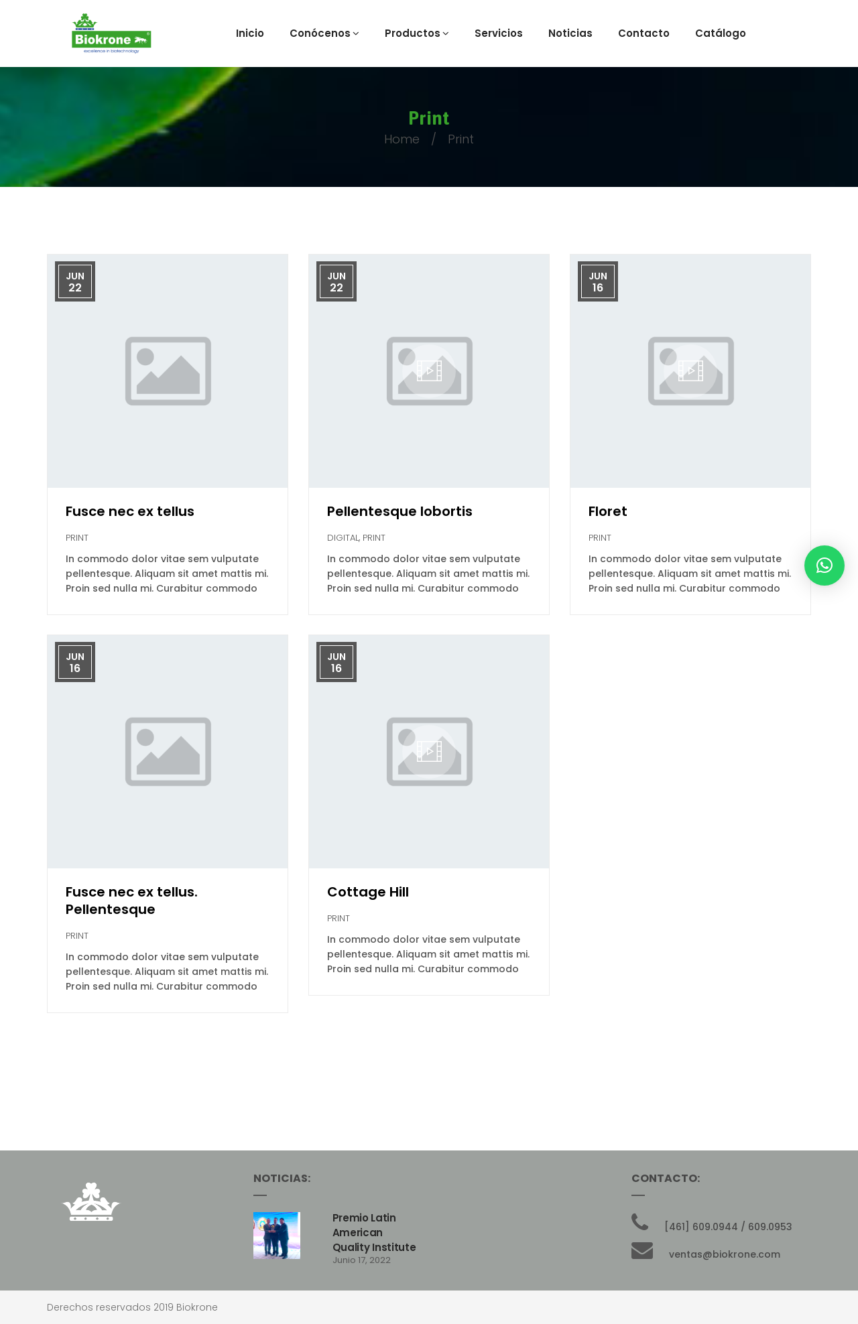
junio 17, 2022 (361, 1260)
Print (77, 537)
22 (75, 287)
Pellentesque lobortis (400, 511)
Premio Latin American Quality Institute (374, 1232)
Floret (608, 511)
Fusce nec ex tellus (130, 511)
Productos (417, 33)
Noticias (570, 33)
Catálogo (720, 33)
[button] (824, 565)
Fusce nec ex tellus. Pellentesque (132, 900)
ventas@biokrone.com (724, 1254)
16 (598, 287)
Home (402, 139)
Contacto (644, 33)
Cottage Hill (368, 891)
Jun (75, 276)
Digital (343, 537)
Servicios (499, 33)
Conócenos (324, 33)
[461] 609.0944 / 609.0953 (728, 1227)
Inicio (250, 33)
